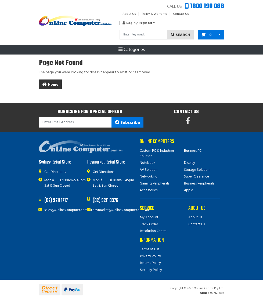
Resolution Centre (153, 231)
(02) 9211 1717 (56, 200)
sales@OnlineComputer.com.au (68, 210)
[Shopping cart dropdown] (219, 34)
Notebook (147, 163)
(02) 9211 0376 (105, 200)
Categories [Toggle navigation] (131, 50)
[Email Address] (75, 122)
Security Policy (151, 270)
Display (189, 163)
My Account (149, 217)
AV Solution (148, 170)
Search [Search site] (180, 35)
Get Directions (55, 172)
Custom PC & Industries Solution (157, 153)
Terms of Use (150, 249)
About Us (129, 14)
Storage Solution (197, 170)
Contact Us (181, 14)
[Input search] (144, 34)
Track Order (149, 224)
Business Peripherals (199, 183)
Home (50, 85)
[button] (137, 23)
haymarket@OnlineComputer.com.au (121, 210)
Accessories (148, 190)
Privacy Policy (150, 256)
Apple (188, 190)
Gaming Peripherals (154, 183)
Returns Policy (150, 263)
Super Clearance (196, 176)
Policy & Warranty (154, 14)
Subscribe (127, 122)
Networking (148, 176)
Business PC (192, 151)
